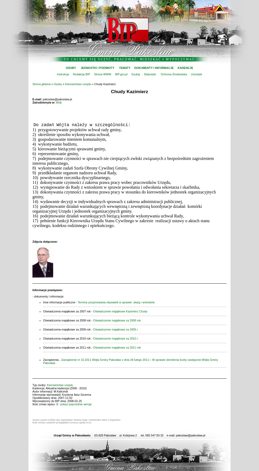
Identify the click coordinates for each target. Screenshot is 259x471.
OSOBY (71, 67)
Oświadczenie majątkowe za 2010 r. (115, 338)
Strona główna (41, 84)
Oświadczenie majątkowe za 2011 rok (117, 347)
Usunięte (196, 74)
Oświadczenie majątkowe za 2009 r (115, 329)
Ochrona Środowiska (174, 74)
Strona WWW (102, 74)
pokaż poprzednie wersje (76, 404)
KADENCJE (185, 67)
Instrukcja (63, 74)
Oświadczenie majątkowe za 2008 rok (117, 320)
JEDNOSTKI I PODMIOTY (97, 67)
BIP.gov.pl (121, 74)
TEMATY (125, 67)
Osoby (58, 84)
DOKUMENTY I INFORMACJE (154, 67)
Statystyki (150, 74)
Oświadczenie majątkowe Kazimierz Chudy (120, 311)
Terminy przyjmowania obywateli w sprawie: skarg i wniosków (116, 302)
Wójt (58, 102)
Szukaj (135, 74)
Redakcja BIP (81, 74)
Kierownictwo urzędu (78, 84)
